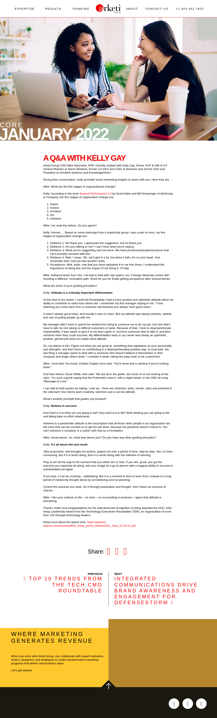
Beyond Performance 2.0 (95, 195)
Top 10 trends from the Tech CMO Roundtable (63, 587)
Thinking (80, 9)
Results (53, 9)
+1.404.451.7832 (190, 9)
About (132, 9)
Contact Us (157, 9)
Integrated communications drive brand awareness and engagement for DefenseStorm (156, 593)
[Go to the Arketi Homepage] (108, 10)
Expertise (25, 9)
